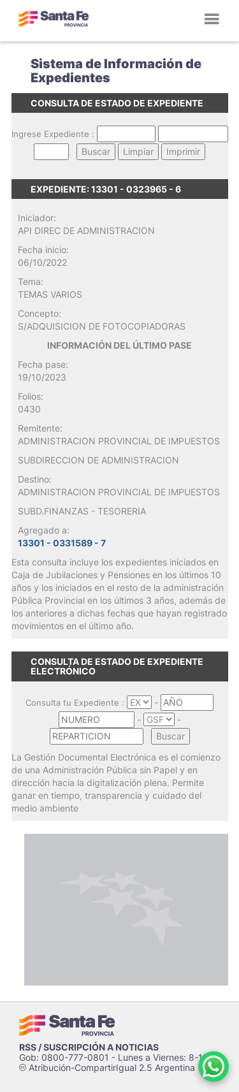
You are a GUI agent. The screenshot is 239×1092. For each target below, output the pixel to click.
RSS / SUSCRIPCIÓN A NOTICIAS (89, 1047)
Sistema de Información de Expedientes (116, 70)
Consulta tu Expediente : (74, 702)
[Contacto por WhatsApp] (213, 1066)
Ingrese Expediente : (52, 134)
